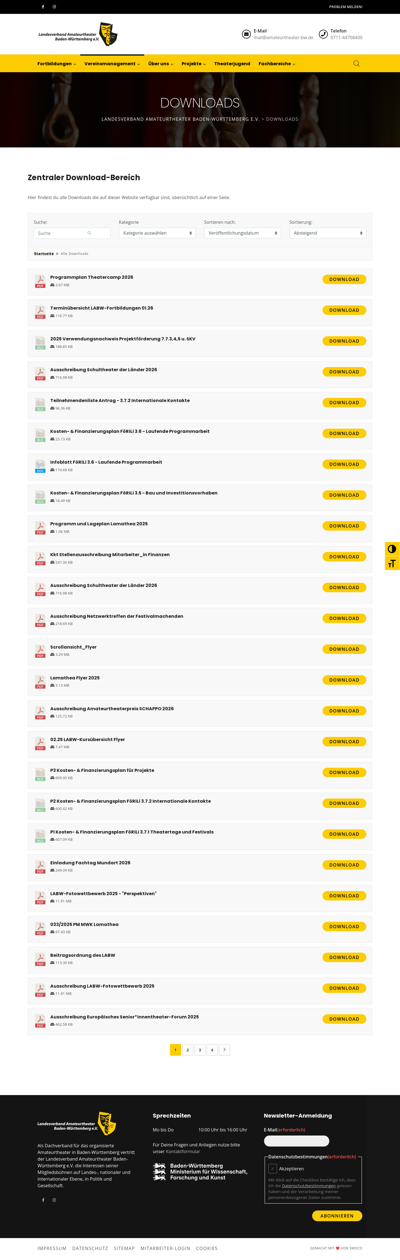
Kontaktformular (183, 1151)
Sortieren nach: (220, 222)
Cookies (207, 1248)
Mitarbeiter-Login (166, 1248)
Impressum (52, 1248)
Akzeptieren (291, 1169)
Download (344, 279)
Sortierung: (300, 222)
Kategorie (129, 222)
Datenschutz (90, 1248)
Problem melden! (345, 6)
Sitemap (124, 1248)
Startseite (44, 253)
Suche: (40, 222)
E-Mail (284, 1130)
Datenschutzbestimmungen (309, 1185)
